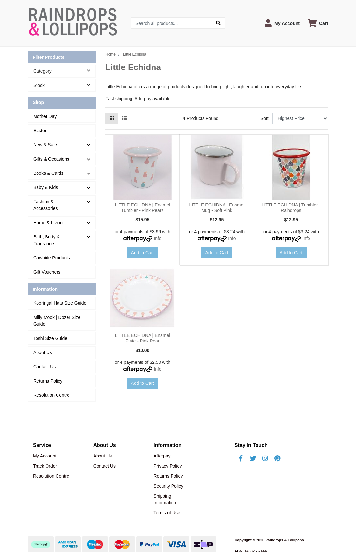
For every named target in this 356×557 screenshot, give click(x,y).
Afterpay (161, 455)
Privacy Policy (167, 465)
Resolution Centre (51, 395)
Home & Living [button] (48, 222)
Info (157, 238)
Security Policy (168, 486)
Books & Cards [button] (48, 173)
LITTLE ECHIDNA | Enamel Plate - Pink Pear (142, 338)
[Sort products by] (300, 118)
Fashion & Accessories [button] (45, 205)
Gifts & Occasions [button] (51, 159)
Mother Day (45, 116)
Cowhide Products (51, 257)
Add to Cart (142, 252)
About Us (42, 352)
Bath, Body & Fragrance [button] (46, 240)
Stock (64, 84)
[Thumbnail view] (111, 118)
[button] (282, 23)
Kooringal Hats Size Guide (59, 303)
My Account (44, 455)
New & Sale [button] (45, 144)
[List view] (124, 118)
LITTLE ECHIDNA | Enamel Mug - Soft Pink (217, 207)
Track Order (45, 465)
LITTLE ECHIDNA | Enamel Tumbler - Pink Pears (142, 207)
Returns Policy (47, 381)
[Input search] (171, 23)
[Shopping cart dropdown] (318, 23)
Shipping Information (164, 499)
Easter (39, 130)
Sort (264, 118)
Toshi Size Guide (50, 338)
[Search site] (218, 23)
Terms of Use (166, 512)
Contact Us (44, 366)
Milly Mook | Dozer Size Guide (56, 321)
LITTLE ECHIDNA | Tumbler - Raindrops (291, 207)
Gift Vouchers (46, 272)
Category (64, 70)
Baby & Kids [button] (45, 187)
